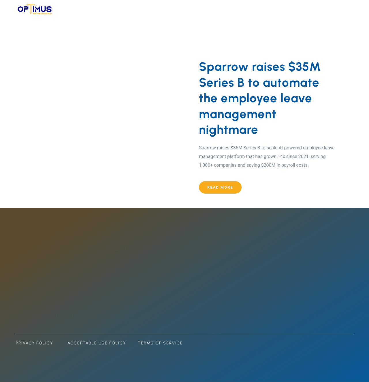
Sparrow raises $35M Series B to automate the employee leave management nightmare (260, 98)
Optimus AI (116, 297)
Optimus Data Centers (127, 285)
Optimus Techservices (127, 262)
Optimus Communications (132, 274)
